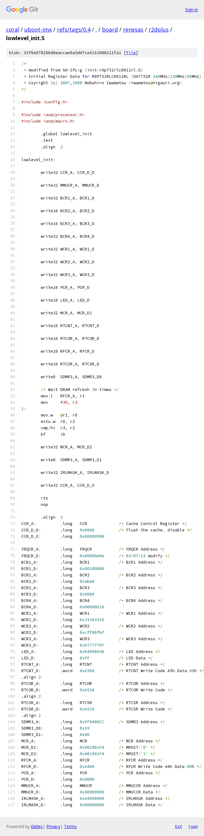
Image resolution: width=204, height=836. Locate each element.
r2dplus (159, 29)
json (193, 826)
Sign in (191, 9)
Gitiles (37, 826)
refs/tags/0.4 (73, 29)
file (131, 52)
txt (178, 826)
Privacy (53, 826)
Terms (70, 826)
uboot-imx (38, 29)
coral (12, 29)
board (110, 29)
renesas (133, 29)
